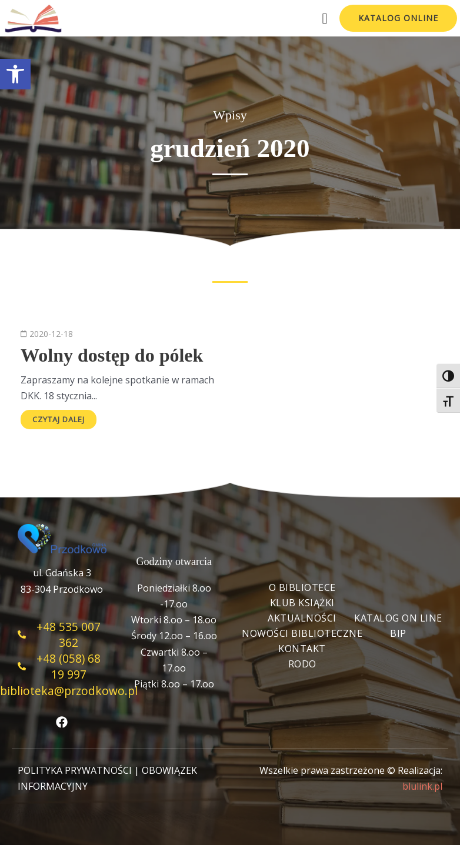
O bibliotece (302, 587)
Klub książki (302, 602)
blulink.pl (422, 786)
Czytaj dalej (58, 419)
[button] (15, 74)
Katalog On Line (398, 618)
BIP (398, 633)
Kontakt (302, 648)
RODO (302, 664)
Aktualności (302, 618)
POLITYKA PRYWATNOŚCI (75, 770)
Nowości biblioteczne (302, 633)
